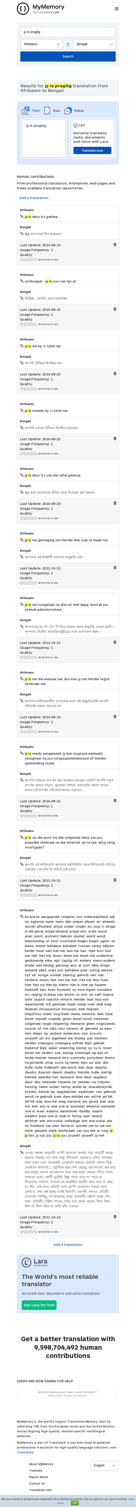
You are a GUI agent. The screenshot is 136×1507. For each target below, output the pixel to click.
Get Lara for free (39, 1305)
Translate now (92, 150)
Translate (35, 1470)
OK (75, 1503)
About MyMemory (41, 1464)
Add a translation (33, 198)
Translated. (25, 1452)
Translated (40, 1490)
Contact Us (37, 1483)
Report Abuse (38, 1477)
